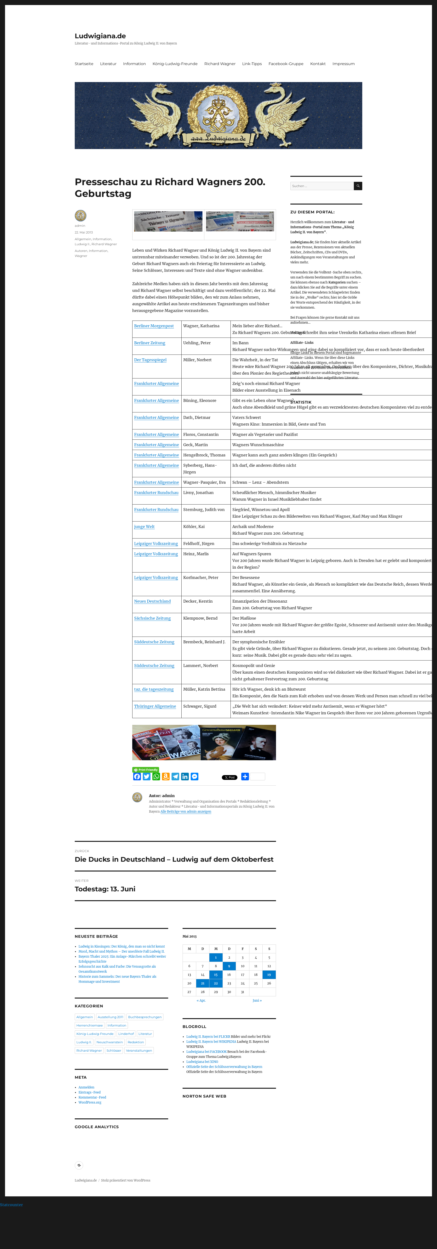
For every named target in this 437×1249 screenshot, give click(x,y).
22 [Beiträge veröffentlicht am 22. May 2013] (216, 983)
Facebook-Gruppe (286, 63)
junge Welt (144, 526)
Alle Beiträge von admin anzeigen (186, 812)
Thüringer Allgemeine (155, 706)
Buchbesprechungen (145, 1017)
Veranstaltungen (139, 1050)
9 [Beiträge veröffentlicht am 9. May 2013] (229, 966)
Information (134, 63)
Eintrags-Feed (90, 1092)
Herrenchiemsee (89, 1025)
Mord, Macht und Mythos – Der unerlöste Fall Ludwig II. (122, 951)
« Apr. (201, 1001)
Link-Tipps (252, 63)
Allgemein (83, 239)
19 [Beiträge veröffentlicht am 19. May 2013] (269, 975)
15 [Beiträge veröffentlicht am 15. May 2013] (216, 975)
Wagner (81, 256)
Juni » (257, 1001)
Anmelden (86, 1087)
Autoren (81, 251)
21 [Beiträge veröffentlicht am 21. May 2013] (202, 983)
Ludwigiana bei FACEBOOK (206, 1052)
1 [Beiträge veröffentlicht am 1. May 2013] (216, 957)
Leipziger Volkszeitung (156, 543)
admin (80, 226)
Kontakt (318, 63)
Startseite (84, 63)
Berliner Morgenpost (154, 325)
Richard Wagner (220, 63)
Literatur (108, 63)
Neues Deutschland (152, 601)
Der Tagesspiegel (150, 359)
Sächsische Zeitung (152, 618)
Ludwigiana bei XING (202, 1062)
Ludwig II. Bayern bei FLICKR (208, 1037)
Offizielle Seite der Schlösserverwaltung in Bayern (224, 1067)
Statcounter (11, 1204)
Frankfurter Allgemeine (156, 383)
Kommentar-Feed (92, 1097)
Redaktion (136, 1042)
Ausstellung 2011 (110, 1017)
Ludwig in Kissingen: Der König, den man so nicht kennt (122, 946)
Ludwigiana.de (100, 36)
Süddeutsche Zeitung (154, 641)
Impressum (344, 63)
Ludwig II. (82, 244)
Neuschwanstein (110, 1042)
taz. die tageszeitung (154, 689)
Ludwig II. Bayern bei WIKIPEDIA (211, 1042)
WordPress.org (90, 1102)
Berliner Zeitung (149, 342)
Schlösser (114, 1050)
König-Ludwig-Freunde (175, 63)
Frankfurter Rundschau (156, 492)
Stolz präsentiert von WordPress (125, 1180)
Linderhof (126, 1034)
